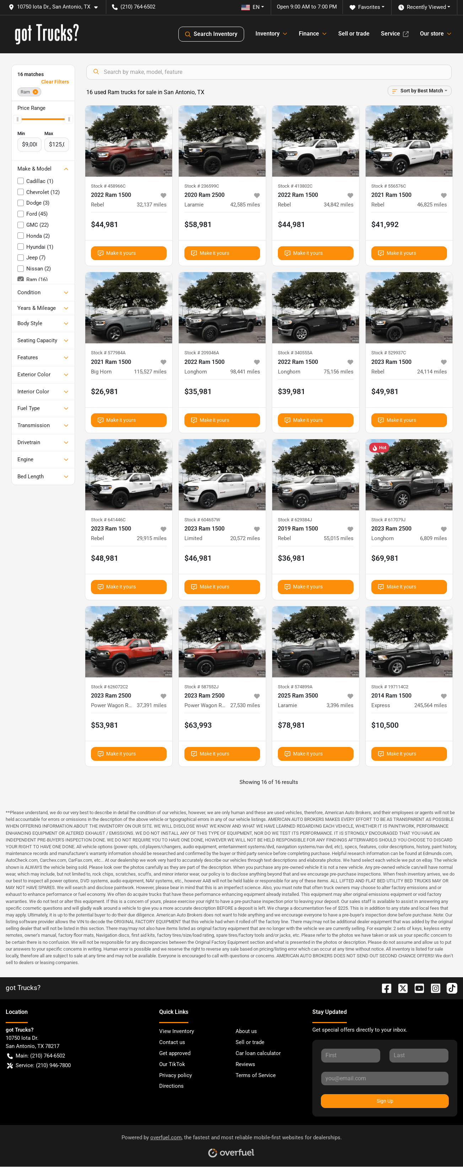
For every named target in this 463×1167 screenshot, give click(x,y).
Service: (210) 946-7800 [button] (39, 1065)
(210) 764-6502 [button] (133, 7)
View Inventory (176, 1031)
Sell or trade (354, 33)
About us (246, 1031)
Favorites (365, 7)
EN (250, 7)
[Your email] (385, 1078)
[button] (56, 7)
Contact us (172, 1042)
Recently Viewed (422, 7)
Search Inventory (211, 34)
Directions (171, 1086)
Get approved (174, 1053)
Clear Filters (55, 82)
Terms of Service (256, 1075)
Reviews (245, 1064)
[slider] (17, 119)
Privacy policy (175, 1075)
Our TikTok (172, 1064)
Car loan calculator (258, 1053)
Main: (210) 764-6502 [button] (36, 1056)
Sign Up (385, 1101)
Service (395, 33)
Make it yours (117, 253)
